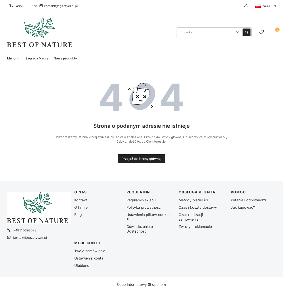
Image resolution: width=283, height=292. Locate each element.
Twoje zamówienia (89, 251)
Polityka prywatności (144, 207)
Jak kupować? (243, 207)
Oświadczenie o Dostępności (139, 228)
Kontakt (80, 200)
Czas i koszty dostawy (198, 207)
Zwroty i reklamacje (195, 226)
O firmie (81, 207)
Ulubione (81, 265)
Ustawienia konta (88, 258)
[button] (246, 32)
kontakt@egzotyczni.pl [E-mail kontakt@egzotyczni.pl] (61, 6)
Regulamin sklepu (141, 200)
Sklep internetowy (140, 284)
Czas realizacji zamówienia (191, 216)
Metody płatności (193, 200)
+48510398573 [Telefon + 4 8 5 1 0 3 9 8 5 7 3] (25, 6)
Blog (78, 214)
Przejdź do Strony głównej (141, 158)
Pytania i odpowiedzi (248, 200)
